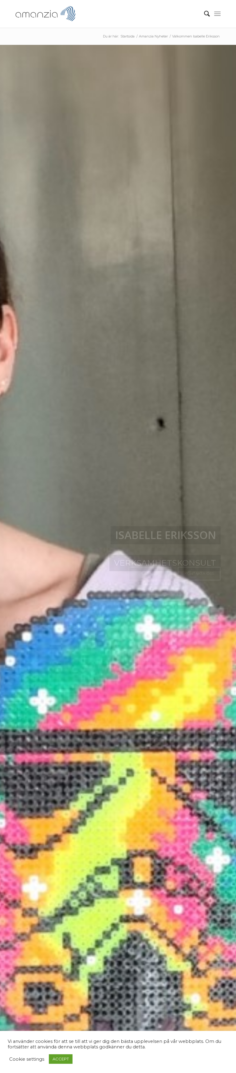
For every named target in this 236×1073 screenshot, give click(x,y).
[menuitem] (204, 14)
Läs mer (150, 576)
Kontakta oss (199, 576)
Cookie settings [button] (26, 1059)
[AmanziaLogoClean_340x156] (45, 14)
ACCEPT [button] (61, 1058)
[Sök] (204, 14)
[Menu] (217, 14)
